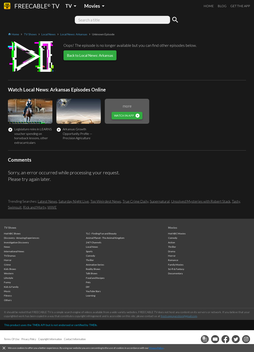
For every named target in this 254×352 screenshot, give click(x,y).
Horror (8, 260)
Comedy (90, 255)
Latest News (47, 201)
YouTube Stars (93, 291)
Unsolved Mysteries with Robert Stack (200, 201)
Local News (92, 246)
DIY (87, 286)
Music (7, 291)
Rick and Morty (34, 207)
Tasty (236, 201)
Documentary (175, 273)
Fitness (8, 295)
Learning (90, 295)
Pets (88, 282)
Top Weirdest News (105, 201)
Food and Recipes (95, 277)
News (7, 246)
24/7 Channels (93, 242)
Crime (7, 264)
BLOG (222, 6)
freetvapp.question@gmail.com (179, 316)
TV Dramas (10, 255)
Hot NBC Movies (177, 233)
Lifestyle (8, 277)
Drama (171, 251)
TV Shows (10, 227)
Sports (89, 251)
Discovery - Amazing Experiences (21, 237)
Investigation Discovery (16, 242)
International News (14, 251)
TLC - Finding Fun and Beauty (101, 233)
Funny (7, 282)
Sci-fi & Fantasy (176, 269)
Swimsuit (15, 207)
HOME (209, 6)
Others (8, 300)
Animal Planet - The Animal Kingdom (105, 237)
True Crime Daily (135, 201)
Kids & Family (11, 286)
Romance (173, 260)
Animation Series (95, 264)
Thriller (90, 260)
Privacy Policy (156, 347)
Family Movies (176, 264)
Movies (172, 227)
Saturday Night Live (74, 201)
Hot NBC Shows (12, 233)
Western (8, 273)
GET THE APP (240, 6)
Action (171, 242)
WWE (52, 207)
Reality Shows (93, 269)
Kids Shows (10, 269)
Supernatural (160, 201)
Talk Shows (91, 273)
